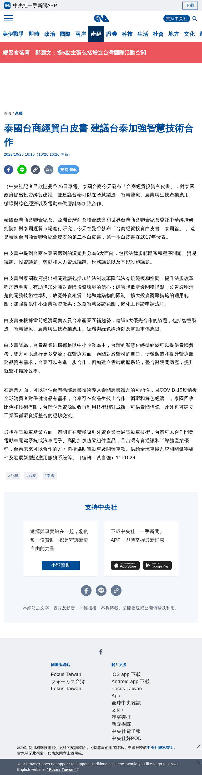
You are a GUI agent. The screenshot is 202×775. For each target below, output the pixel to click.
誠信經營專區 (55, 706)
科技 (127, 34)
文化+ (66, 678)
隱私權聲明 (82, 706)
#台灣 (13, 475)
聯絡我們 (103, 706)
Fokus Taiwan (120, 656)
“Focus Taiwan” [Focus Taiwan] (62, 769)
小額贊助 (60, 565)
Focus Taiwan (56, 656)
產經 (96, 34)
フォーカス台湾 (88, 656)
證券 (111, 34)
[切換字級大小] (48, 169)
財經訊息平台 (133, 720)
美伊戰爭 (13, 34)
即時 (34, 34)
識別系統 (69, 699)
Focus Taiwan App (128, 671)
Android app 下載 (89, 671)
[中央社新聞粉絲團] (42, 642)
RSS (75, 727)
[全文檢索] (195, 19)
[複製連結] (35, 169)
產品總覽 (50, 720)
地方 (173, 34)
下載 (190, 5)
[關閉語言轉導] (199, 763)
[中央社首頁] (101, 18)
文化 (189, 34)
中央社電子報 (126, 678)
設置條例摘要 (113, 699)
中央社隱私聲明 (160, 748)
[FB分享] (8, 169)
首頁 (8, 113)
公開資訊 (89, 699)
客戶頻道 (69, 720)
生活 (142, 34)
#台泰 (31, 475)
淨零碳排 (82, 678)
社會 (158, 34)
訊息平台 (108, 720)
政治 (49, 34)
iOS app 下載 (55, 671)
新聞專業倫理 (142, 699)
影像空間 (89, 720)
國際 (65, 34)
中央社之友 (57, 727)
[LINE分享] (22, 169)
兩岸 (80, 34)
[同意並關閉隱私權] (199, 747)
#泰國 (49, 475)
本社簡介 (50, 699)
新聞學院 (102, 678)
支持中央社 (177, 18)
